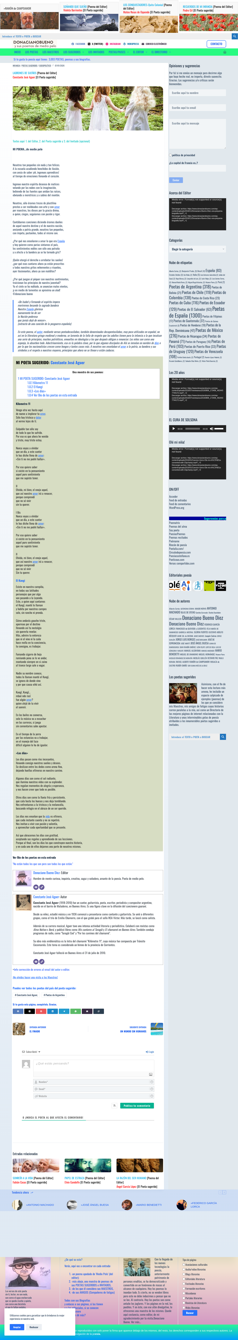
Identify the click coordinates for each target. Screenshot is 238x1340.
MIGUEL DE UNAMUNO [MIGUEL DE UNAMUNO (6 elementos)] (189, 654)
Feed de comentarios (180, 504)
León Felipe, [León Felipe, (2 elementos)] (206, 278)
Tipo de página (189, 1260)
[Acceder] (224, 52)
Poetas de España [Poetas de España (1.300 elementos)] (197, 312)
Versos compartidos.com (181, 563)
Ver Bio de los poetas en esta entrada (52, 395)
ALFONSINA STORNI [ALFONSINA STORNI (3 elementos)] (187, 608)
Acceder (173, 496)
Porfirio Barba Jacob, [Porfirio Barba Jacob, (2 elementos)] (185, 357)
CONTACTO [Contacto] (216, 44)
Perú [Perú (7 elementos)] (221, 282)
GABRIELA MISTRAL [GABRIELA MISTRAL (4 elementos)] (186, 632)
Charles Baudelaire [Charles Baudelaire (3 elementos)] (215, 612)
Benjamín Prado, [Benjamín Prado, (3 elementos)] (189, 271)
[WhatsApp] (75, 1011)
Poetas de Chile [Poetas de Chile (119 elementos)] (196, 292)
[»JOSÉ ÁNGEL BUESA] (72, 1205)
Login (150, 1051)
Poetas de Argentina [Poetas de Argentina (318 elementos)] (190, 286)
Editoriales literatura (194, 1279)
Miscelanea (189, 1293)
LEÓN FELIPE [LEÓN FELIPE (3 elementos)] (201, 647)
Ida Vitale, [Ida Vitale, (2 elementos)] (187, 274)
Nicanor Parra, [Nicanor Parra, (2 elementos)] (211, 282)
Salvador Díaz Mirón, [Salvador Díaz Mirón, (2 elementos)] (193, 361)
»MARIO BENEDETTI (149, 1204)
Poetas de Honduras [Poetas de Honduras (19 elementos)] (193, 325)
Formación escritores (194, 1288)
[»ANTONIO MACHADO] (17, 1205)
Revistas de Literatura (194, 1303)
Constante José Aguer (46, 896)
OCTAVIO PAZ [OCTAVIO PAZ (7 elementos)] (213, 658)
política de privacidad (183, 155)
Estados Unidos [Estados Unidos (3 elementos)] (176, 274)
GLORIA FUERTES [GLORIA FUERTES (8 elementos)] (201, 632)
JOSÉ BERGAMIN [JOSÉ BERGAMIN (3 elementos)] (201, 639)
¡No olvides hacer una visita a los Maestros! (35, 977)
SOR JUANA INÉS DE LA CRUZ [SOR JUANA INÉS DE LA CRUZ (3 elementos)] (197, 665)
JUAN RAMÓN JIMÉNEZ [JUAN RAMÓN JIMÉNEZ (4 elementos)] (188, 647)
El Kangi (35, 386)
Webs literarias (191, 1308)
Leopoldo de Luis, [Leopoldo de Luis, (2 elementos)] (194, 278)
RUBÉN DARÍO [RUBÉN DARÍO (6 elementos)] (181, 665)
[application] (197, 214)
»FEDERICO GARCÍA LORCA (204, 1205)
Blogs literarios (191, 1274)
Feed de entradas (178, 500)
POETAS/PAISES (119, 52)
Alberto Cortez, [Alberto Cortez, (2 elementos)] (175, 271)
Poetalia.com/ (176, 548)
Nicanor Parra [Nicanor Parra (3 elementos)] (220, 654)
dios (156, 343)
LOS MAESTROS (50, 52)
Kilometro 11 (37, 382)
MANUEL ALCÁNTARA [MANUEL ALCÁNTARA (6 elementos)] (192, 650)
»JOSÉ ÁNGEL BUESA (95, 1204)
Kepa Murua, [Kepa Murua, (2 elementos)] (181, 278)
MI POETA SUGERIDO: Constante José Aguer (44, 378)
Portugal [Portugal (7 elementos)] (199, 357)
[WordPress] (131, 43)
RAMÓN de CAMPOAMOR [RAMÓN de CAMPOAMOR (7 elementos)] (199, 661)
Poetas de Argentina (54, 995)
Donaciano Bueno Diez (46, 872)
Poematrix (174, 523)
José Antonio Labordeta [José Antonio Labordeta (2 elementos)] (209, 274)
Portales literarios (192, 1298)
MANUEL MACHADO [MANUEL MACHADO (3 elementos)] (207, 650)
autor (39, 332)
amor (57, 207)
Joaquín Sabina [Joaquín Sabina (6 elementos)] (210, 636)
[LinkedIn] (52, 1011)
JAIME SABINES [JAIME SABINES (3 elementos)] (199, 636)
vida (48, 816)
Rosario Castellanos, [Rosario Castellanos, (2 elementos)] (177, 361)
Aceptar (17, 1327)
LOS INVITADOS (96, 52)
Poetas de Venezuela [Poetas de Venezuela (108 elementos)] (196, 353)
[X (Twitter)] (95, 43)
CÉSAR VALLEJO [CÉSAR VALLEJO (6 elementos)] (175, 619)
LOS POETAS (31, 52)
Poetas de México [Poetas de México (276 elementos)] (196, 333)
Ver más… (136, 1322)
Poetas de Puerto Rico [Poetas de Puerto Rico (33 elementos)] (200, 346)
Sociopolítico (45, 65)
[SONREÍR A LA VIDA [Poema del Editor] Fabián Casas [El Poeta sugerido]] (36, 1165)
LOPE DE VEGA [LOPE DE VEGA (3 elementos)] (210, 647)
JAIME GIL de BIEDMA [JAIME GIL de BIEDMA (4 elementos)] (185, 635)
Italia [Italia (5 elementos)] (196, 274)
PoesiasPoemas (177, 534)
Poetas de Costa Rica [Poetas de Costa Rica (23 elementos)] (206, 298)
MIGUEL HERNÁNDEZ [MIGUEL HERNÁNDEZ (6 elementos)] (207, 654)
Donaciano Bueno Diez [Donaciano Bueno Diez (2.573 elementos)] (202, 617)
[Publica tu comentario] (137, 1105)
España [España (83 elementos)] (213, 270)
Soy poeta (174, 530)
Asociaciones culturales (195, 1264)
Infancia (16, 65)
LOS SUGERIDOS (74, 52)
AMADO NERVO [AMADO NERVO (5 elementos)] (200, 608)
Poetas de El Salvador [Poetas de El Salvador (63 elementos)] (194, 309)
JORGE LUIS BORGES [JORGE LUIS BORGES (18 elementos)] (185, 639)
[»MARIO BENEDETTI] (127, 1205)
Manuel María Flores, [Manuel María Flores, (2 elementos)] (179, 282)
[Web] (41, 887)
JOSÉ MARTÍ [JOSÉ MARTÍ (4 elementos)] (185, 643)
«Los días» (36, 391)
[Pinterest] (41, 1011)
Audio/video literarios (194, 1269)
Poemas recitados (178, 537)
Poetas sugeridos (29, 65)
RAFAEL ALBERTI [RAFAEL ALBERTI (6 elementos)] (182, 661)
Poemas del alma (178, 526)
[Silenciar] (211, 428)
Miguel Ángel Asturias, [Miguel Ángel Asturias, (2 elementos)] (196, 282)
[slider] (192, 429)
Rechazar (34, 1327)
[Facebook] (78, 43)
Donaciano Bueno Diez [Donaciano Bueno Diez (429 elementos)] (186, 623)
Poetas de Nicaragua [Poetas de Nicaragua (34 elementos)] (192, 336)
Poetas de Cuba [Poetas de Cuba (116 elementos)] (184, 302)
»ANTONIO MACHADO (40, 1204)
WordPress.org (176, 507)
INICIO (17, 52)
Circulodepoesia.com (180, 552)
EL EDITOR (141, 52)
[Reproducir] (173, 428)
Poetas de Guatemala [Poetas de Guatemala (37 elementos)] (189, 320)
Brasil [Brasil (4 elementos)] (201, 271)
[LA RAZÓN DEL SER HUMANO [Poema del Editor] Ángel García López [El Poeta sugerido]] (140, 1165)
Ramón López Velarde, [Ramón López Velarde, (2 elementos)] (213, 357)
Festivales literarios (193, 1284)
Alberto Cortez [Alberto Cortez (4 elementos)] (174, 608)
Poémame (174, 541)
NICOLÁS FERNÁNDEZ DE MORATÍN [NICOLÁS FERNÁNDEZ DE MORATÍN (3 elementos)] (180, 658)
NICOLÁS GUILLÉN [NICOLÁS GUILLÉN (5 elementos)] (200, 658)
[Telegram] (64, 1011)
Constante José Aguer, (26, 995)
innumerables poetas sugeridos (202, 721)
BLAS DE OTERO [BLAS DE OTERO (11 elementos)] (188, 612)
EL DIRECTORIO (162, 52)
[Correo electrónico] (154, 43)
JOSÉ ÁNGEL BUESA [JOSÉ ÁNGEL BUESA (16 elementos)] (200, 643)
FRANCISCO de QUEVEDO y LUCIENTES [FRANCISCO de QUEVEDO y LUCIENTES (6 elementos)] (191, 628)
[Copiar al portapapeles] (98, 1011)
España (61, 241)
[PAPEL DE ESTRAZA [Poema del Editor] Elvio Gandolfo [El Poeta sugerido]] (88, 1165)
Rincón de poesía (178, 545)
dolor (38, 417)
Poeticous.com (176, 559)
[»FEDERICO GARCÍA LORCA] (182, 1205)
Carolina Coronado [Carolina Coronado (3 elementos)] (202, 612)
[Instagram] (113, 43)
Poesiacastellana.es (179, 556)
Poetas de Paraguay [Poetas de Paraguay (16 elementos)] (198, 342)
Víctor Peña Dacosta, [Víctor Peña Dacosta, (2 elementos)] (210, 361)
